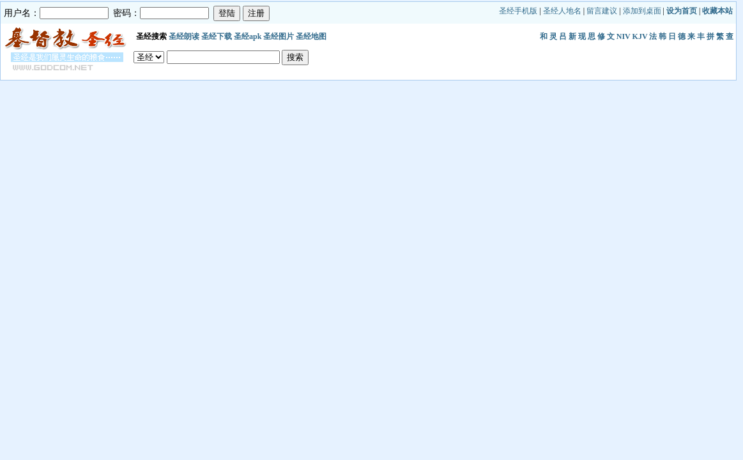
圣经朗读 (184, 36)
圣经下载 (216, 36)
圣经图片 (278, 36)
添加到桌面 (642, 10)
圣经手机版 (518, 10)
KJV (640, 36)
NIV (624, 36)
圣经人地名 (562, 10)
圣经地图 (311, 36)
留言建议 (601, 10)
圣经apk (247, 36)
